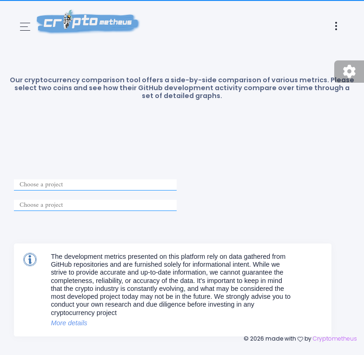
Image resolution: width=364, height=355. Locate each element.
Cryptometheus (335, 338)
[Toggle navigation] (25, 26)
